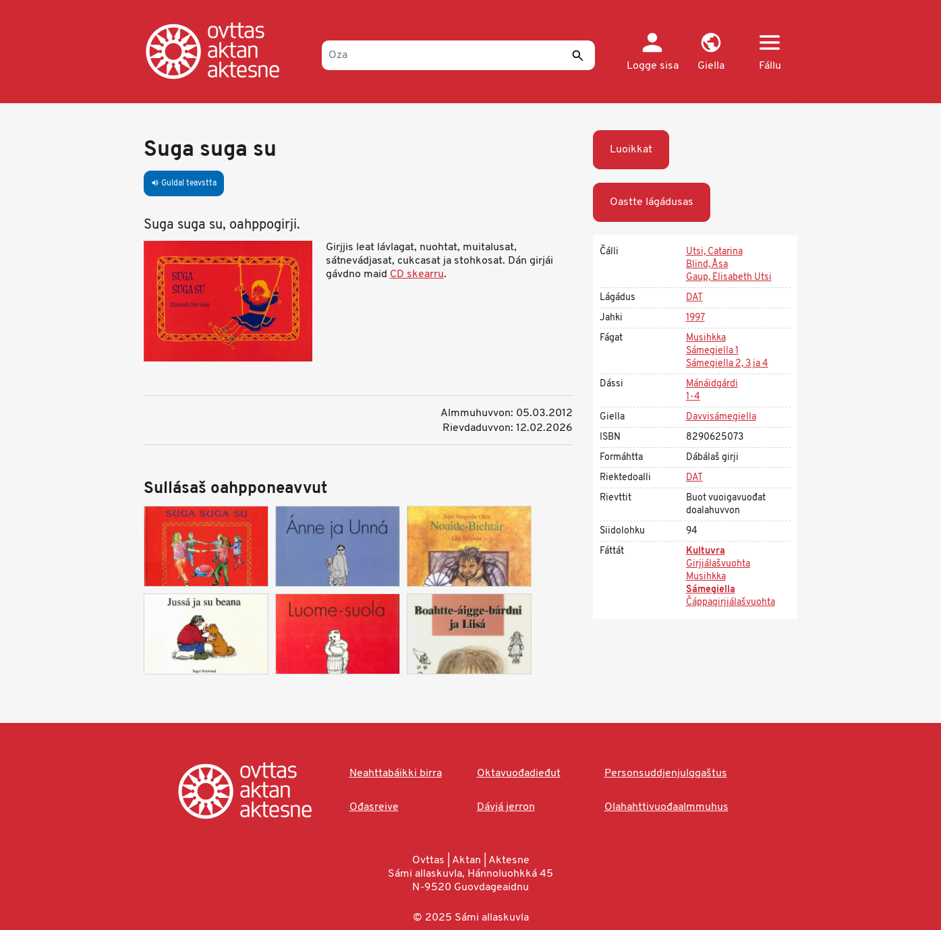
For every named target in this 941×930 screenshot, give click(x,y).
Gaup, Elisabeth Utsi (729, 277)
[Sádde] (578, 55)
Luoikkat (631, 149)
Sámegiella (710, 589)
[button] (711, 52)
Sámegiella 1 (712, 351)
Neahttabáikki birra (395, 773)
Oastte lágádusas (651, 202)
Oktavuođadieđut (519, 773)
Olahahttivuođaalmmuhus (666, 807)
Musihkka (706, 338)
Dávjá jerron (506, 807)
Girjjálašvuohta (718, 564)
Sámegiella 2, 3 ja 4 (727, 363)
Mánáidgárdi (712, 384)
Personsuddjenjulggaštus (665, 773)
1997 (695, 318)
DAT (694, 297)
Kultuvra (705, 551)
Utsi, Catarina (714, 251)
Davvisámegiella (721, 417)
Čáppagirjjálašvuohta (730, 602)
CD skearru (417, 274)
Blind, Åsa (707, 264)
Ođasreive (374, 807)
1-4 (693, 396)
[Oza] (458, 55)
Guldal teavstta (184, 183)
